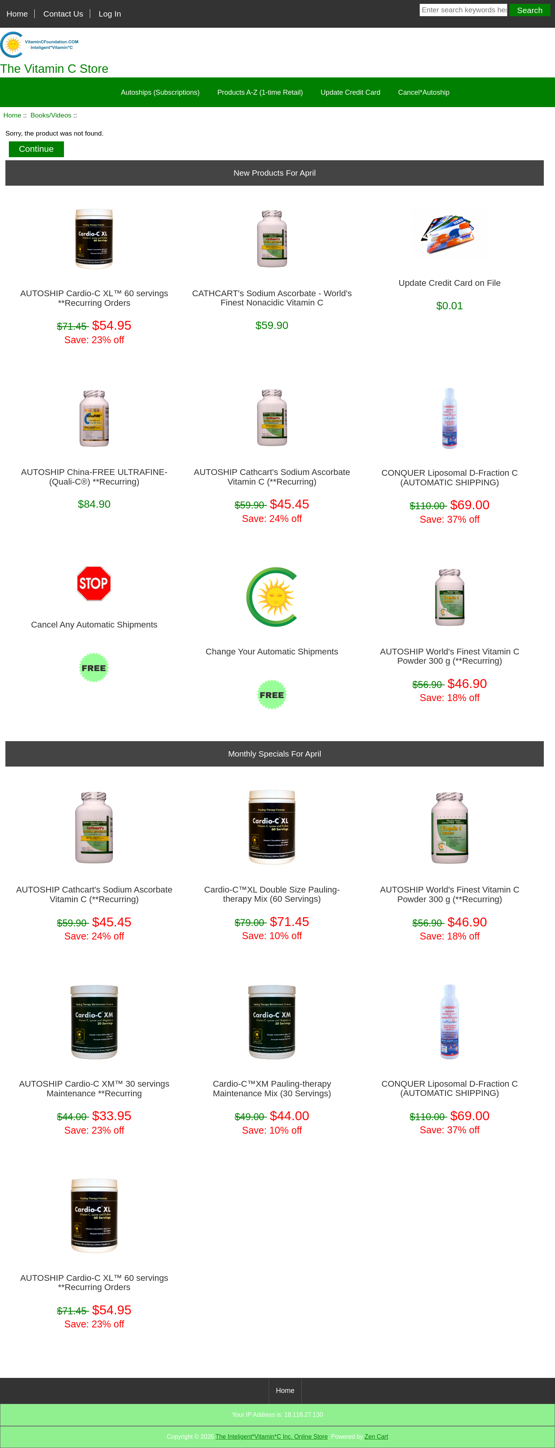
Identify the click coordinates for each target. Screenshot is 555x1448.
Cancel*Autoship (423, 92)
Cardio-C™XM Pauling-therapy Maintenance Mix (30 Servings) (272, 1088)
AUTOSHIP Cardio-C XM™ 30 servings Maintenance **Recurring (94, 1088)
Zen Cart (376, 1436)
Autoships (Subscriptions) (160, 92)
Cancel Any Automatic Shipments (94, 624)
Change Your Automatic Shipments (272, 651)
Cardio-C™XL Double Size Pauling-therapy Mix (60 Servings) (272, 894)
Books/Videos (50, 115)
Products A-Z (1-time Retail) (260, 92)
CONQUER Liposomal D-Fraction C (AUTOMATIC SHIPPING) (450, 477)
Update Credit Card (350, 92)
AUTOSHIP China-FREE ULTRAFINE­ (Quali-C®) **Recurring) (94, 477)
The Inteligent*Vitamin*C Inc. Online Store (271, 1436)
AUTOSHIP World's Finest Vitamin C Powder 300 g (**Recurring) (449, 656)
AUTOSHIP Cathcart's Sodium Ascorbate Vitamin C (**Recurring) (272, 477)
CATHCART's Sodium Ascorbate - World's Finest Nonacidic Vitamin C (272, 298)
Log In (110, 13)
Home (17, 13)
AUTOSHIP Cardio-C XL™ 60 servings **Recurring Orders (94, 298)
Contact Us (63, 13)
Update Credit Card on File (450, 283)
